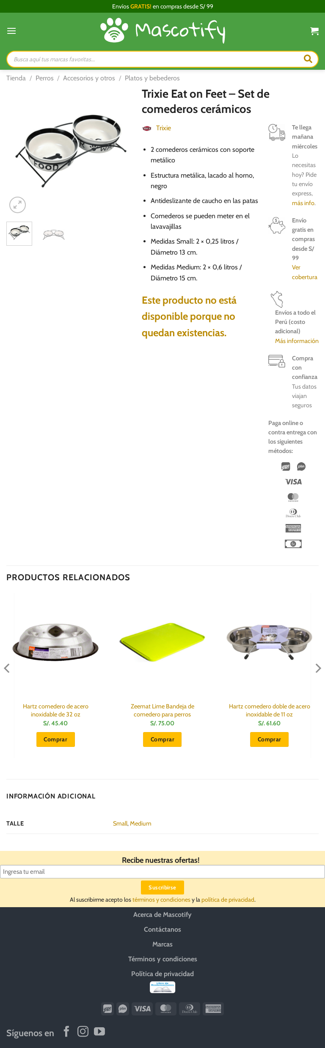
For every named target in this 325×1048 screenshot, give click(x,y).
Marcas (162, 944)
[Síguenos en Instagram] (82, 1032)
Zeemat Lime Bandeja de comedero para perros (162, 710)
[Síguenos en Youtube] (99, 1032)
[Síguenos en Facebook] (66, 1032)
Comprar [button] (55, 739)
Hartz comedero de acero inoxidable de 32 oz (55, 710)
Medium (140, 823)
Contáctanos (162, 929)
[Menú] (11, 30)
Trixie (163, 128)
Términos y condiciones (162, 959)
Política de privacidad (162, 974)
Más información (297, 341)
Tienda (16, 78)
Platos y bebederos (152, 78)
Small (120, 823)
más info (303, 203)
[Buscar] (308, 59)
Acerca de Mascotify (162, 915)
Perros (45, 78)
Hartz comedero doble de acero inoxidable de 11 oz (269, 710)
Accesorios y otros (89, 78)
